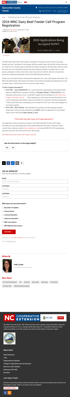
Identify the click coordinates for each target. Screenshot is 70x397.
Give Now (7, 372)
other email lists (18, 237)
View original (6, 55)
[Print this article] (22, 163)
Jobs (5, 358)
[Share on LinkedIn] (13, 163)
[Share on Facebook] (8, 163)
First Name (5, 186)
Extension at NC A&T (11, 370)
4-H (20, 282)
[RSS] (9, 393)
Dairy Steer (44, 282)
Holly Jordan (13, 29)
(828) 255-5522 (45, 11)
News (3, 17)
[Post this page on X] (4, 163)
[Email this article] (17, 163)
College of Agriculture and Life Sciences (17, 364)
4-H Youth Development (10, 282)
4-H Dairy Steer (7, 286)
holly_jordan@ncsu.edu (31, 128)
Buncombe (35, 282)
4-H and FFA (53, 282)
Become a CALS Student (12, 367)
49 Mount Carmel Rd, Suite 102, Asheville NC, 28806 (51, 8)
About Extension (9, 355)
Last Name (5, 193)
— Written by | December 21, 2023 (15, 29)
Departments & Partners (12, 361)
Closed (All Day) (62, 11)
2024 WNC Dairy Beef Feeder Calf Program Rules (18, 135)
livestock (26, 282)
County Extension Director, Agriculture (23, 267)
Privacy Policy (11, 241)
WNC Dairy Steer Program (21, 286)
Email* (4, 178)
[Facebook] (5, 393)
